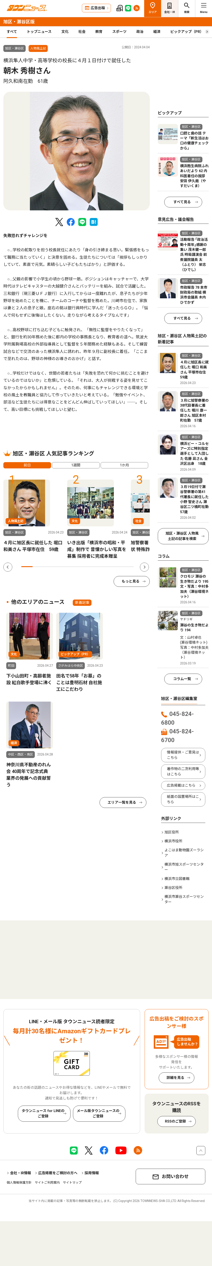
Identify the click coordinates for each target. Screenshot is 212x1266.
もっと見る (130, 581)
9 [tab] (117, 566)
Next (144, 567)
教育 (98, 32)
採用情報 (92, 1173)
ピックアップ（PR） (187, 32)
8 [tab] (106, 566)
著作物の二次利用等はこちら (183, 771)
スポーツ (119, 32)
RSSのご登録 (175, 1121)
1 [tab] (27, 566)
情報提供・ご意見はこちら (183, 755)
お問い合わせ (175, 1176)
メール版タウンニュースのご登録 (98, 1113)
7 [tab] (94, 566)
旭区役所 (171, 832)
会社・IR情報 (20, 1173)
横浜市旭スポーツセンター (184, 867)
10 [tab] (128, 566)
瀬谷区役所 (173, 888)
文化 (65, 32)
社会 (81, 32)
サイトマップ (72, 1182)
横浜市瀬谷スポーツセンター (184, 899)
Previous (7, 567)
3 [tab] (49, 566)
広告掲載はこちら (181, 785)
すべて (12, 32)
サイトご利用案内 (47, 1182)
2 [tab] (38, 566)
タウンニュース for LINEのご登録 (43, 1113)
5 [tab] (72, 566)
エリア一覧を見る (122, 802)
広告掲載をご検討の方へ (57, 1173)
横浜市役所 (173, 841)
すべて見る (182, 202)
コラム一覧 (182, 679)
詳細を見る (175, 1078)
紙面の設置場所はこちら (183, 799)
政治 (139, 32)
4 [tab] (61, 566)
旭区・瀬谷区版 (19, 21)
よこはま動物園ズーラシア (184, 853)
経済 (156, 32)
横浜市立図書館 (176, 879)
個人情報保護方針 (19, 1182)
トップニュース (39, 32)
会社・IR (169, 12)
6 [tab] (83, 566)
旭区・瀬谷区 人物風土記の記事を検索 (182, 536)
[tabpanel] (76, 151)
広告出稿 (98, 8)
